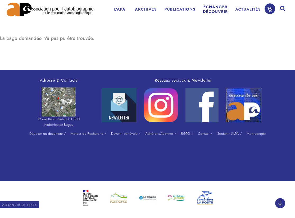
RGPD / (187, 133)
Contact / (205, 133)
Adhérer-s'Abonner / (161, 133)
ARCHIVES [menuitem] (146, 9)
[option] (90, 198)
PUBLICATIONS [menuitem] (180, 9)
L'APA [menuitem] (119, 9)
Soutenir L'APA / (229, 133)
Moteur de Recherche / (88, 133)
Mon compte (256, 133)
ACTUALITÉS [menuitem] (248, 9)
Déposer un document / (47, 133)
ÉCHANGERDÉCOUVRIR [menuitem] (215, 9)
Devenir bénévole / (125, 133)
